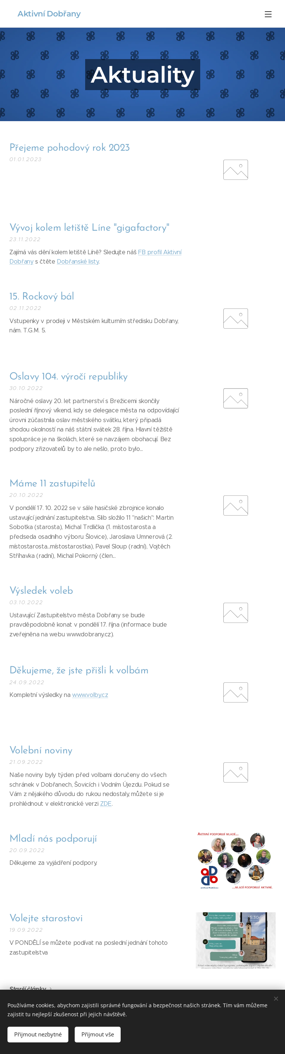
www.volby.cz (90, 694)
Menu (268, 14)
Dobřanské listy (77, 261)
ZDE (106, 803)
